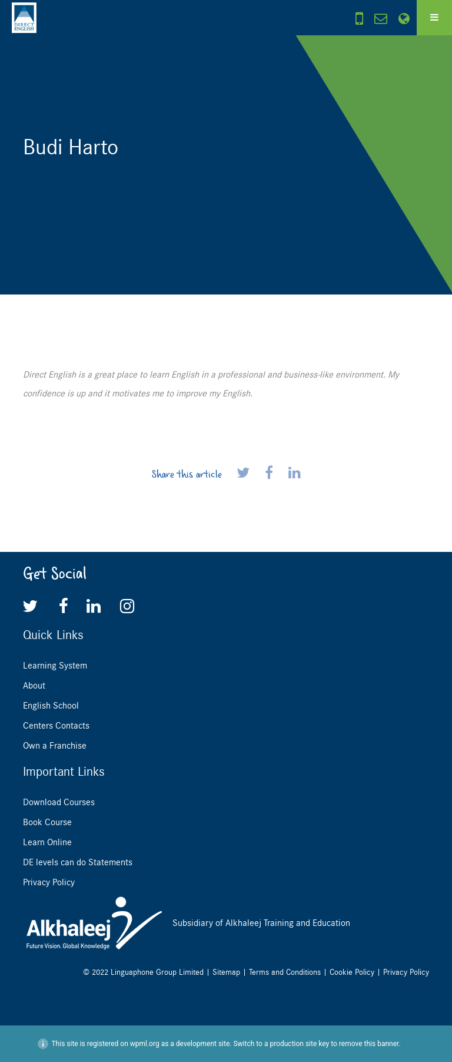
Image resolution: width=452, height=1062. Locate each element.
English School (51, 705)
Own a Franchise (55, 745)
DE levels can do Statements (77, 862)
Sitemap (226, 972)
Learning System (55, 665)
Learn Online (47, 842)
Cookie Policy (352, 972)
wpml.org (144, 1044)
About (34, 685)
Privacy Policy (49, 882)
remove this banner (369, 1044)
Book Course (47, 822)
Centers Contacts (56, 725)
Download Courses (59, 802)
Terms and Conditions (285, 972)
